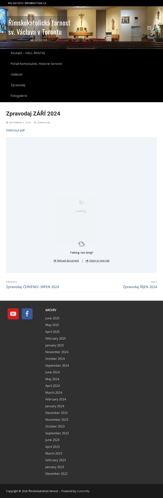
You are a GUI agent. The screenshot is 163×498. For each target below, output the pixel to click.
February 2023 (55, 460)
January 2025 (54, 345)
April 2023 (52, 447)
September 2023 (57, 433)
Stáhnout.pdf (15, 130)
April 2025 (52, 332)
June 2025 (52, 318)
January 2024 (54, 406)
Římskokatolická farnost (39, 22)
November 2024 (56, 352)
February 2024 (55, 399)
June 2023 (52, 440)
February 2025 (55, 338)
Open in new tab (97, 260)
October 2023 (55, 426)
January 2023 (54, 467)
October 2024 (55, 359)
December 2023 (56, 413)
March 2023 (53, 453)
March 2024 (53, 392)
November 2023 (56, 420)
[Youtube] (13, 313)
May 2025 (52, 325)
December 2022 (56, 473)
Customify (83, 491)
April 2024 (52, 386)
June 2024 (52, 372)
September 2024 (57, 365)
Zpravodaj (42, 122)
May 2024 (52, 379)
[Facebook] (27, 313)
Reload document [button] (66, 260)
